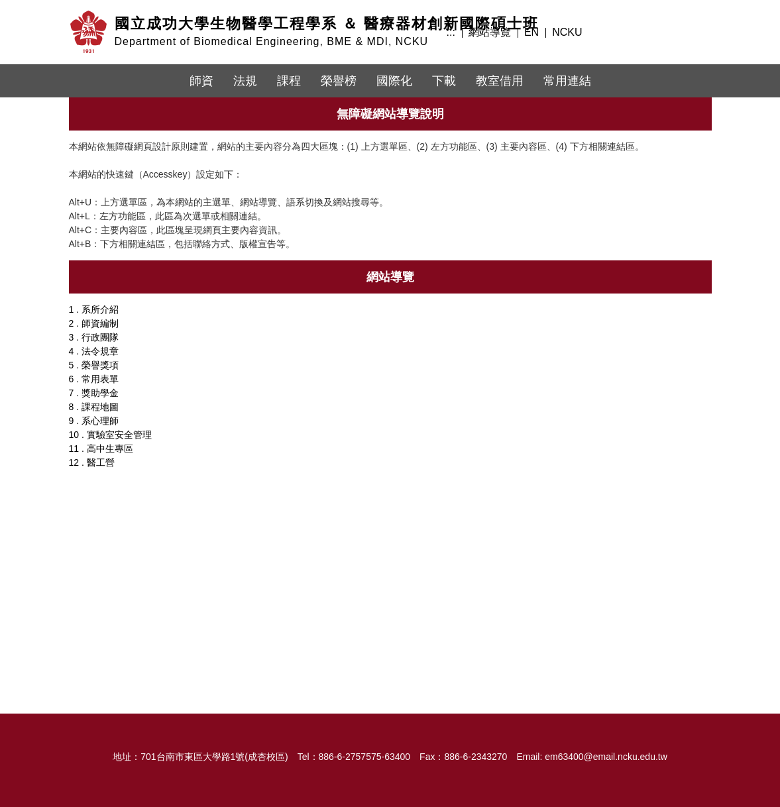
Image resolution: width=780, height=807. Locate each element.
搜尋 (696, 30)
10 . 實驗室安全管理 (110, 434)
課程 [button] (289, 80)
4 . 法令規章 (94, 351)
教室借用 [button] (500, 80)
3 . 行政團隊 (94, 337)
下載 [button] (444, 80)
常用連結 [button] (567, 80)
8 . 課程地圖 (94, 407)
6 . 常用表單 (94, 379)
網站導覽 (490, 32)
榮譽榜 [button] (339, 80)
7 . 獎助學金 (94, 393)
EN (531, 32)
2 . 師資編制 (94, 323)
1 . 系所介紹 (94, 309)
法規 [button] (245, 80)
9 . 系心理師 (94, 420)
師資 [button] (201, 80)
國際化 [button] (394, 80)
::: (451, 32)
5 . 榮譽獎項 (94, 365)
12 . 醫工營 (92, 462)
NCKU (567, 32)
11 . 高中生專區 (101, 448)
